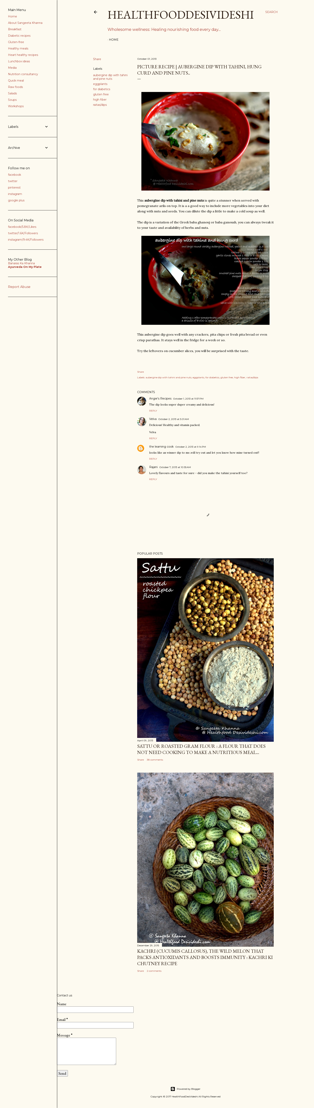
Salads (12, 93)
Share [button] (97, 59)
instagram (15, 194)
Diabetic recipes (19, 35)
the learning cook (161, 446)
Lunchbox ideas (19, 61)
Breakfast (14, 29)
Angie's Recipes (160, 398)
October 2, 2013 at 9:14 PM (190, 446)
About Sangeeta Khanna (25, 23)
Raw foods (15, 87)
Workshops (16, 106)
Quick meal (16, 80)
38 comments (155, 759)
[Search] (271, 12)
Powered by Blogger (185, 1089)
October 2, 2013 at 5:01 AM (173, 419)
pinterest (14, 187)
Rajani (153, 467)
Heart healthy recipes (23, 55)
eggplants (100, 84)
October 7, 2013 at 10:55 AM (175, 467)
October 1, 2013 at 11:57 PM (188, 398)
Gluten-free (16, 42)
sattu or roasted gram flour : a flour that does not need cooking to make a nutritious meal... (201, 749)
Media (12, 68)
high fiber (100, 99)
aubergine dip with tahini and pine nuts (110, 77)
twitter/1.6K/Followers (23, 233)
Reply (153, 410)
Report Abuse (19, 287)
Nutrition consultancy (23, 74)
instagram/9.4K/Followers (25, 239)
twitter (12, 181)
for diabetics (101, 89)
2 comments (154, 970)
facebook (14, 175)
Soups (12, 100)
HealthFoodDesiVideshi (181, 14)
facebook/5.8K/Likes (22, 227)
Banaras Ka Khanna (21, 263)
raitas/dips (100, 105)
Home (114, 39)
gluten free (101, 94)
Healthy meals (18, 48)
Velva (153, 419)
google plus (16, 200)
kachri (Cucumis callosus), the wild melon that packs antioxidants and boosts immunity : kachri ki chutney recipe (205, 957)
